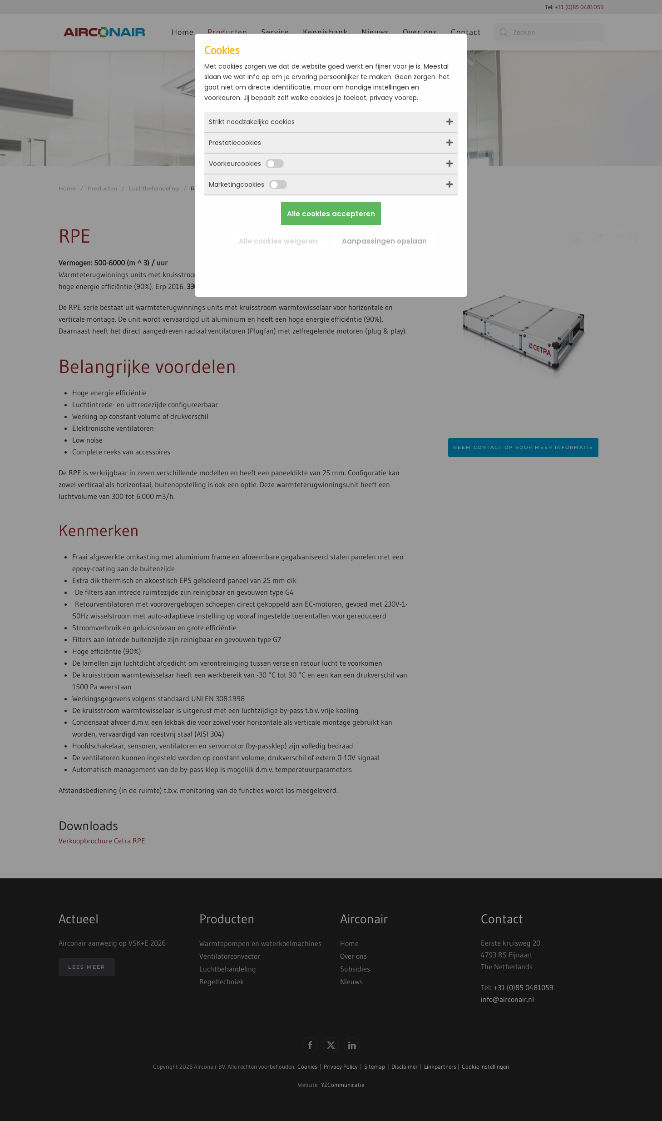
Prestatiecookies (235, 142)
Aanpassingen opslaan (384, 241)
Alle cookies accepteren (331, 214)
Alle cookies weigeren (278, 241)
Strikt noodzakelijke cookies (252, 121)
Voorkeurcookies (246, 163)
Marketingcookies (248, 184)
